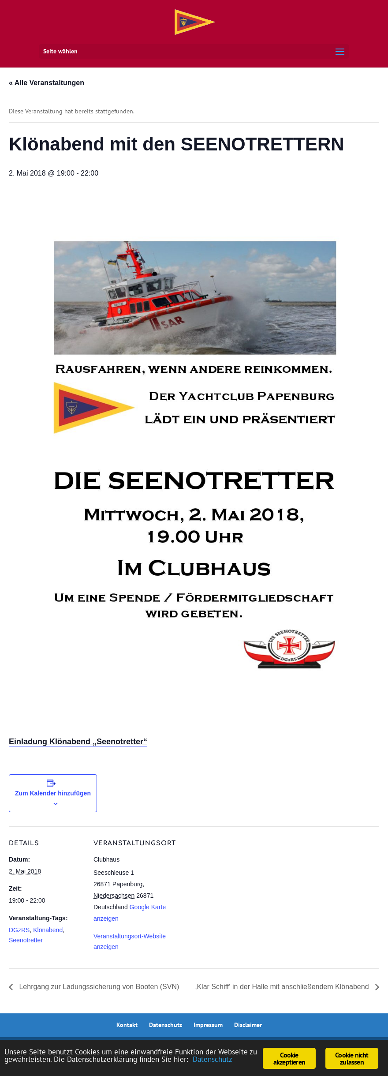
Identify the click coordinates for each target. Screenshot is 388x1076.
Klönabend (48, 930)
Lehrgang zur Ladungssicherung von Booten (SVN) (98, 986)
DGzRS (19, 930)
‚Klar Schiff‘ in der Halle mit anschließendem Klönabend (283, 986)
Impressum (208, 1025)
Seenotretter (26, 940)
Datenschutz (165, 1025)
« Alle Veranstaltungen (46, 82)
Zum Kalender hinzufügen (53, 793)
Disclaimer (248, 1025)
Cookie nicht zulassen (351, 1058)
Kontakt (127, 1025)
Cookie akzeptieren (289, 1058)
